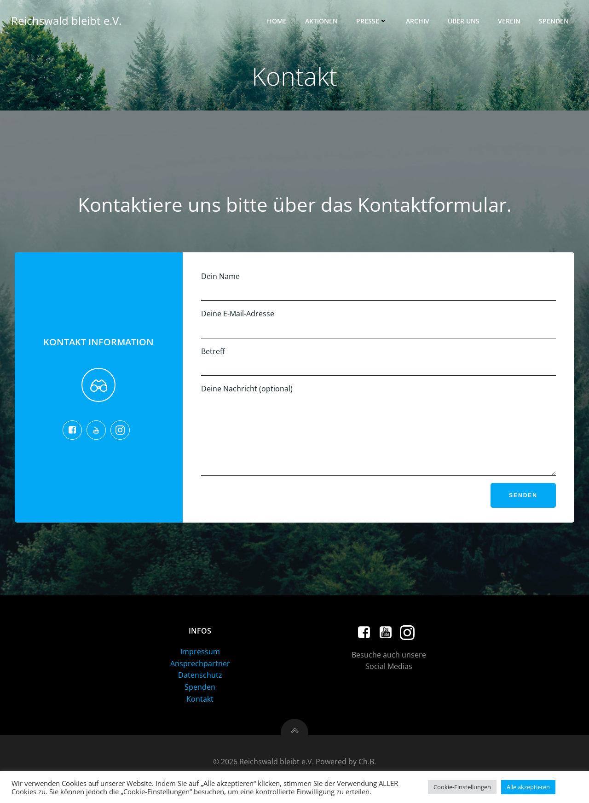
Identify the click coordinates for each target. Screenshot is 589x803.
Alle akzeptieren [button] (528, 787)
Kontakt (200, 713)
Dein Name (378, 286)
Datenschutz (200, 689)
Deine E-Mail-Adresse (378, 323)
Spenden (554, 21)
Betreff (378, 361)
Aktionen (321, 21)
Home (277, 21)
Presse (371, 21)
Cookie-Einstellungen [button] (462, 787)
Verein (509, 21)
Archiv (417, 21)
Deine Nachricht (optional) (378, 436)
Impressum (200, 665)
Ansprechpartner (200, 677)
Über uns (463, 21)
